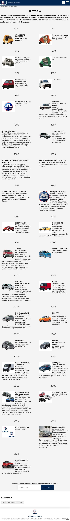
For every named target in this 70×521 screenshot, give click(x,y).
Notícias (65, 518)
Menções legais (36, 518)
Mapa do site (49, 518)
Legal (58, 518)
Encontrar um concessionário (13, 502)
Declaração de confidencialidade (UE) (15, 518)
